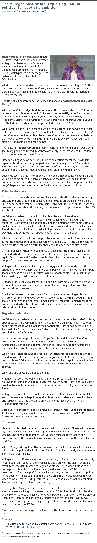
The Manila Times (26, 527)
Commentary (22, 11)
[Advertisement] (48, 34)
